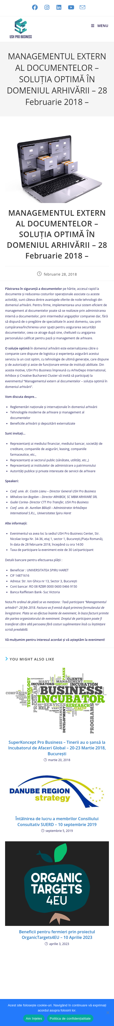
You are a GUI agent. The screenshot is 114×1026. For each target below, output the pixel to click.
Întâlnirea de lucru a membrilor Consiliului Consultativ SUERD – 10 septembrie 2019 (57, 821)
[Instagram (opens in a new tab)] (47, 7)
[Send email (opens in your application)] (81, 7)
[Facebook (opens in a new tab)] (35, 7)
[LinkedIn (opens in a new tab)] (59, 7)
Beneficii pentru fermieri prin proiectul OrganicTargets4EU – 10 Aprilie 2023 (57, 934)
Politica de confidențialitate (70, 1018)
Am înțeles (34, 1018)
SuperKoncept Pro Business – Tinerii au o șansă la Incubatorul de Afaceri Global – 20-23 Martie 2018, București (57, 748)
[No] (107, 1012)
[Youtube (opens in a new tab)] (71, 7)
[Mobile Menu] (99, 25)
